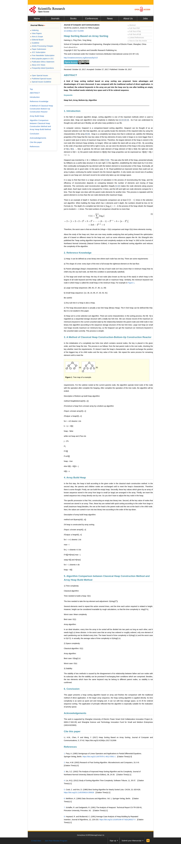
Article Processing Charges (41, 46)
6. (64, 799)
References (70, 746)
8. (64, 817)
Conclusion (34, 134)
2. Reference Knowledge (78, 252)
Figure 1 (131, 283)
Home (37, 18)
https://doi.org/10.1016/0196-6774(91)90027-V (117, 820)
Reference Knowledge (39, 101)
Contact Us (100, 835)
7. (64, 807)
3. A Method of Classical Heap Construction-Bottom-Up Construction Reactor (107, 337)
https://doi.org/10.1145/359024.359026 (79, 792)
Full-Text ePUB (134, 34)
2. (64, 762)
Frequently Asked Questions (42, 68)
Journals (55, 18)
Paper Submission (38, 49)
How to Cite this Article (137, 41)
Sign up (113, 840)
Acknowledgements (75, 713)
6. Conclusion (72, 688)
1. (64, 754)
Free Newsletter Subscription (42, 55)
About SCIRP (85, 835)
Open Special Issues (39, 75)
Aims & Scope (36, 37)
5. (64, 790)
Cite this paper (72, 731)
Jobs (145, 18)
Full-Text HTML (134, 31)
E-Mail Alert (36, 841)
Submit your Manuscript (131, 840)
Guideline (34, 43)
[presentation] (131, 200)
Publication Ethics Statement (42, 62)
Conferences (91, 18)
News (110, 18)
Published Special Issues (40, 79)
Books (73, 18)
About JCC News (37, 65)
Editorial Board (36, 40)
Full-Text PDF (134, 28)
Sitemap (93, 835)
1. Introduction (72, 111)
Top (31, 89)
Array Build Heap (37, 116)
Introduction (35, 97)
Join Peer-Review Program (56, 841)
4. (64, 780)
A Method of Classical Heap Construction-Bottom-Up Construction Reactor (41, 109)
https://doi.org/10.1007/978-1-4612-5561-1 (99, 757)
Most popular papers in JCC (42, 59)
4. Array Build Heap (75, 477)
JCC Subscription (37, 52)
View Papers (36, 33)
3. (64, 772)
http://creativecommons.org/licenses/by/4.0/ (81, 58)
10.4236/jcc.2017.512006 (74, 31)
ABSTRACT (70, 75)
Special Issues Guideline (40, 82)
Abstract (132, 25)
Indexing (34, 30)
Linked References (136, 38)
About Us (128, 18)
